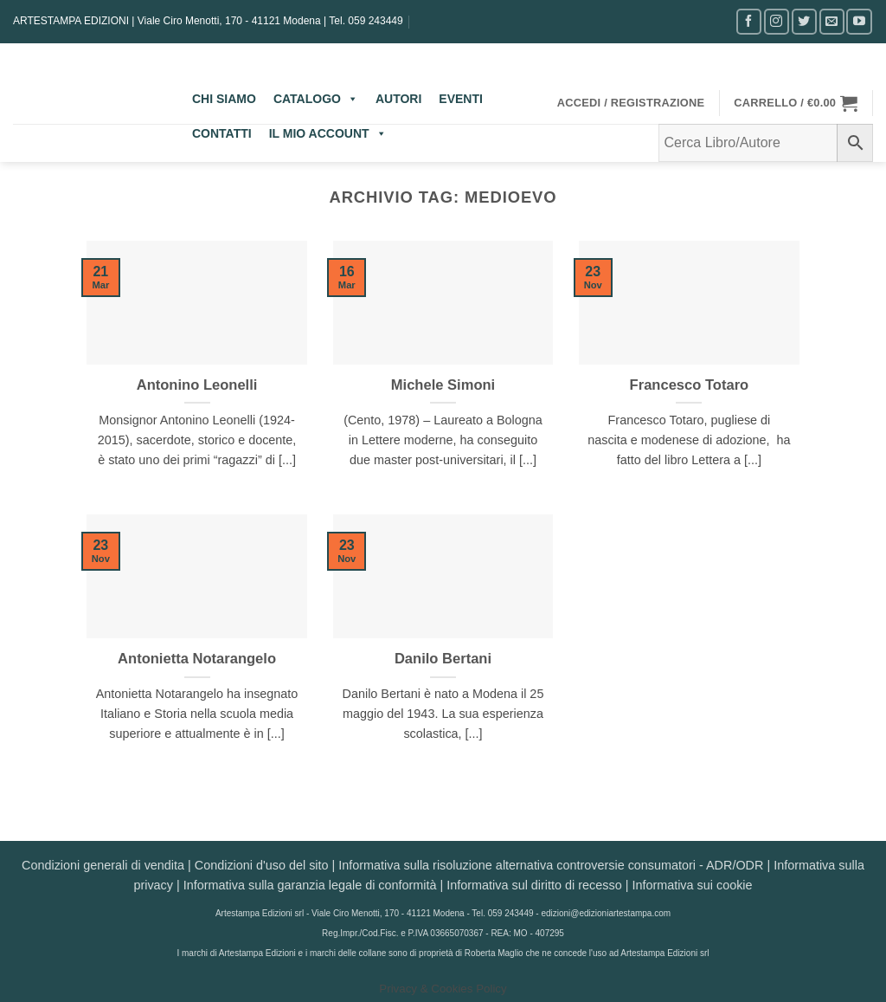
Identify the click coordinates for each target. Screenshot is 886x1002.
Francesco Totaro (689, 385)
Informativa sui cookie (692, 885)
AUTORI (398, 99)
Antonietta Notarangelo (197, 658)
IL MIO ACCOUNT (328, 133)
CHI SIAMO (224, 99)
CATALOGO (315, 98)
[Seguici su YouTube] (858, 21)
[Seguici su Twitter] (804, 21)
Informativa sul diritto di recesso (533, 885)
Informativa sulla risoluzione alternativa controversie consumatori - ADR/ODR (550, 865)
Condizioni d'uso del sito (262, 865)
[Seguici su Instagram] (776, 21)
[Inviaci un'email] (831, 21)
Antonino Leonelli (197, 385)
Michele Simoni (443, 385)
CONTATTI (222, 133)
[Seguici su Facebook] (748, 21)
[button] (631, 103)
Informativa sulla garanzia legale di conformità (310, 885)
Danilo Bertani (443, 658)
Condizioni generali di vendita (103, 865)
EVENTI (461, 99)
